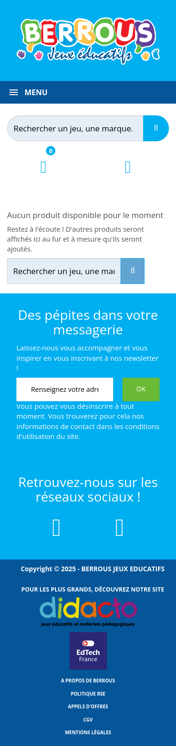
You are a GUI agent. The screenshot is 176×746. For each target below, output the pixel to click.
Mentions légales (88, 732)
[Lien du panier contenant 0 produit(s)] (43, 175)
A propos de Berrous (88, 680)
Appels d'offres (88, 706)
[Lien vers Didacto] (88, 612)
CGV (87, 719)
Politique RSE (88, 693)
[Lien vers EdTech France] (88, 668)
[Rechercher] (84, 128)
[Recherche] (156, 128)
